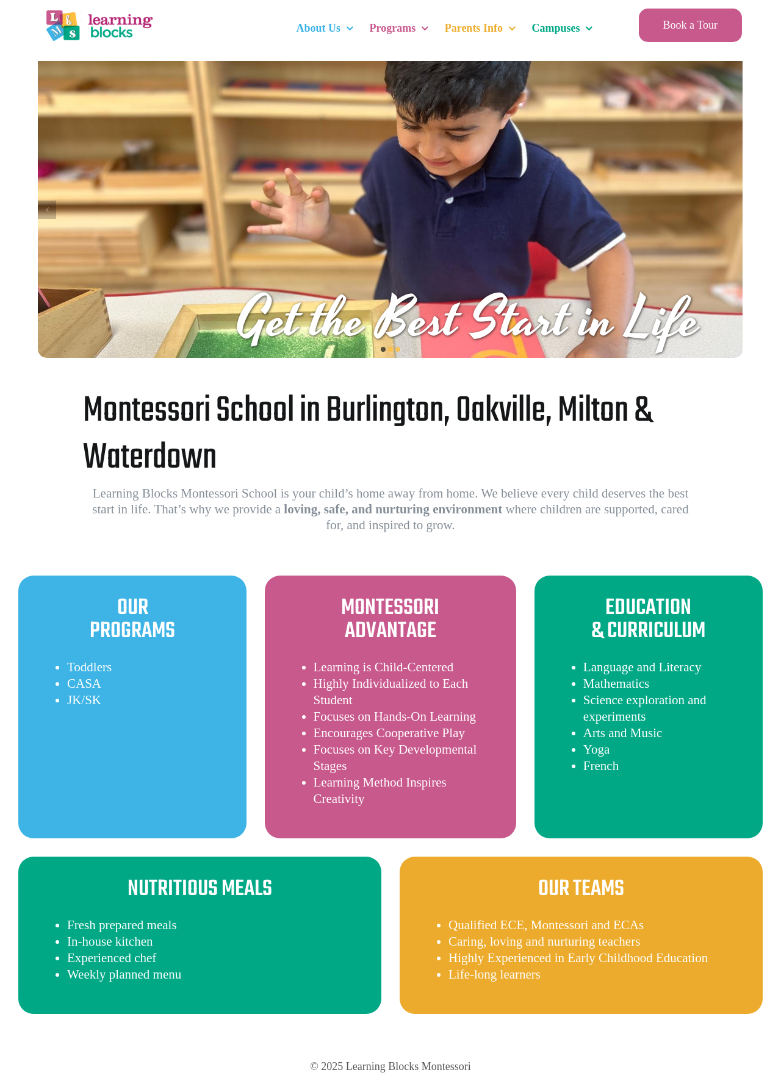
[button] (383, 349)
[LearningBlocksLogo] (98, 12)
